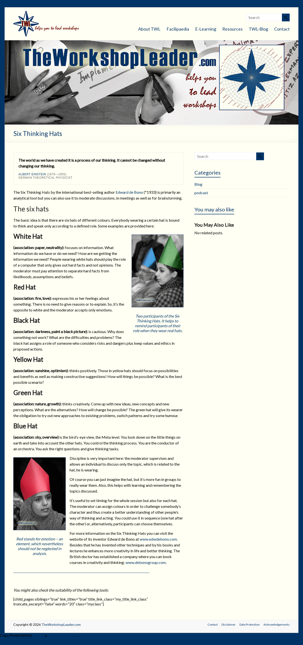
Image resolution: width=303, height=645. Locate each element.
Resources (232, 29)
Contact (282, 29)
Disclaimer (229, 624)
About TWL (149, 29)
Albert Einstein (32, 174)
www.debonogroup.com (146, 562)
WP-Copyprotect (62, 635)
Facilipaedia (178, 29)
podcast (201, 192)
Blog (198, 184)
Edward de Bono (129, 192)
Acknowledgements (276, 624)
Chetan (38, 635)
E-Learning (205, 29)
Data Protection (249, 624)
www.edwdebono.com (158, 539)
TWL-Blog (258, 29)
